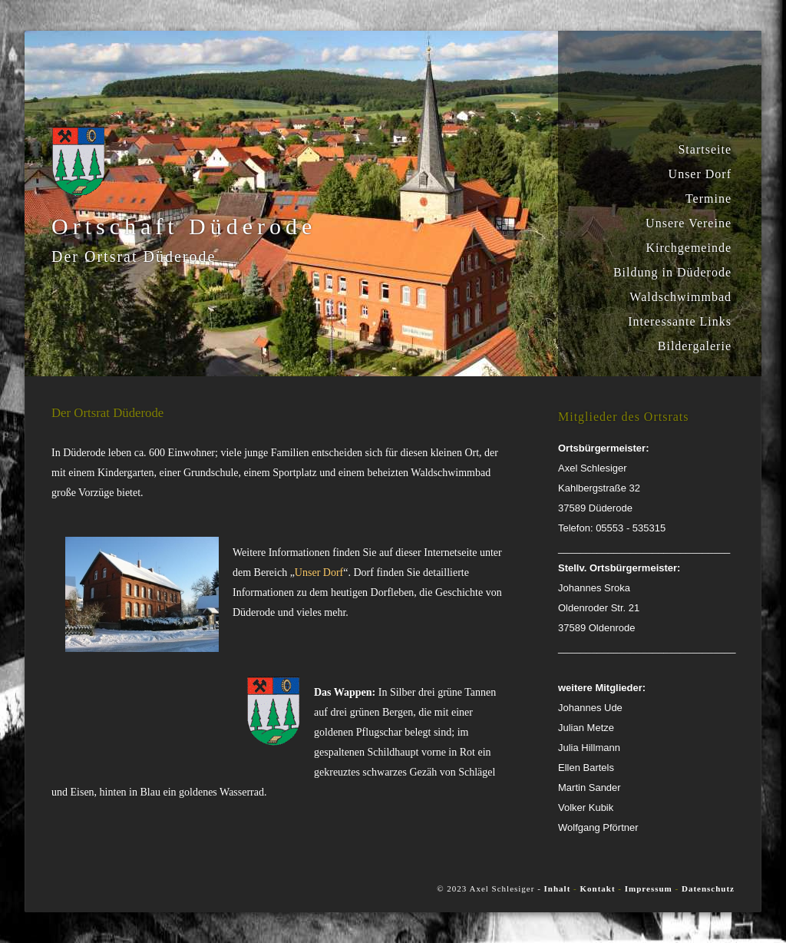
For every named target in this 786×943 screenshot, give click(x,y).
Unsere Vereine (689, 223)
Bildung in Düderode (672, 272)
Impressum (648, 888)
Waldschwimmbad (680, 296)
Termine (708, 198)
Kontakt (599, 888)
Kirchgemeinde (689, 247)
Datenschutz (708, 888)
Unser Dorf (700, 173)
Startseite (705, 149)
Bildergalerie (695, 345)
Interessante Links (680, 321)
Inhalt (557, 888)
